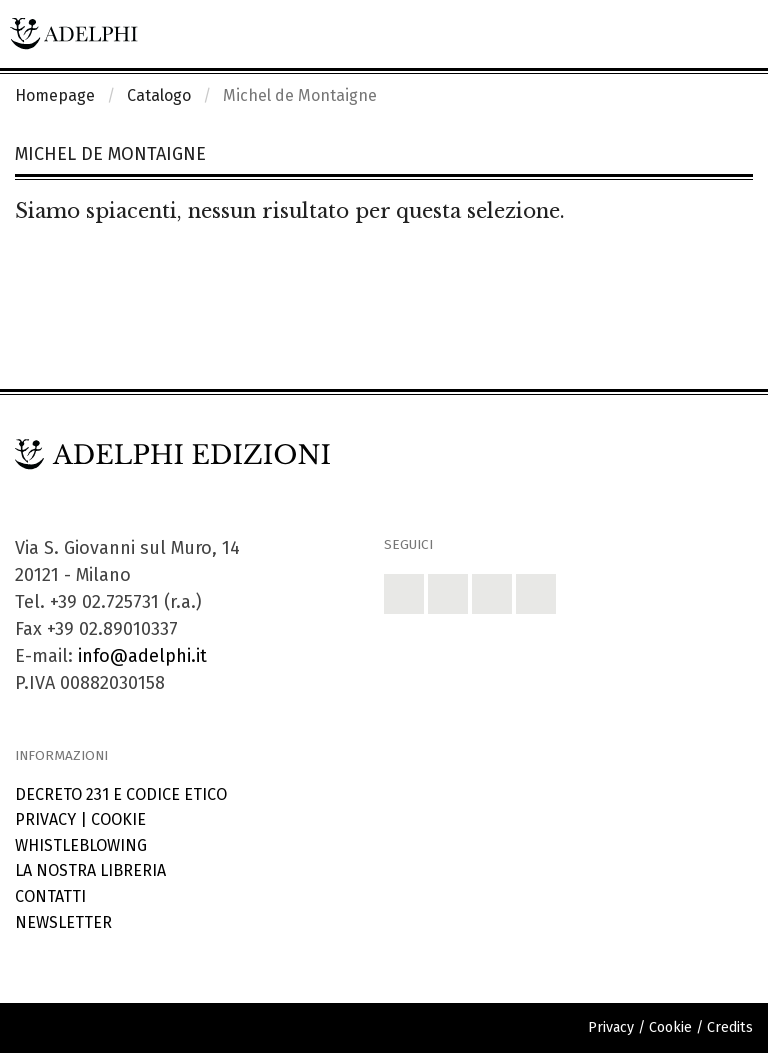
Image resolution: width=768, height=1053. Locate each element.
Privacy (45, 819)
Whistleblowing (81, 845)
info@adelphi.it (142, 656)
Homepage (55, 95)
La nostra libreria (90, 870)
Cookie (118, 819)
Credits (730, 1027)
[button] (404, 594)
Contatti (50, 896)
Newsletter (63, 922)
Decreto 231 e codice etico (121, 794)
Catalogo (159, 95)
